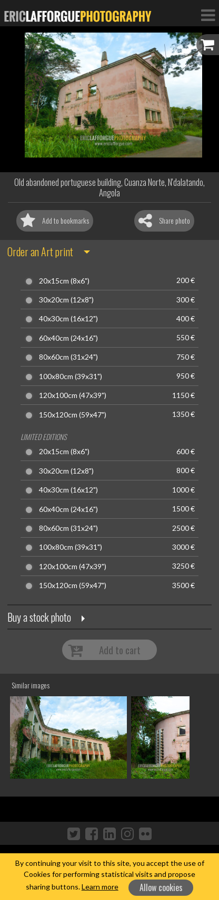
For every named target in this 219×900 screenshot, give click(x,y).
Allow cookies (161, 887)
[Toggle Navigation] (208, 15)
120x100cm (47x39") (72, 395)
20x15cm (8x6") (64, 281)
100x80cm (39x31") (70, 376)
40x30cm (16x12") (68, 319)
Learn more (100, 886)
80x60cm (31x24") (68, 357)
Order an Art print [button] (40, 251)
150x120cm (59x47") (72, 415)
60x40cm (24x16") (68, 338)
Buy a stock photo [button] (39, 617)
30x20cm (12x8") (66, 300)
